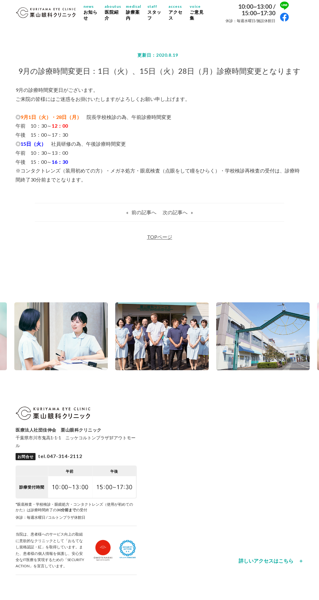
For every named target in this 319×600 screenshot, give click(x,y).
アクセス (176, 12)
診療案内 (133, 12)
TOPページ (159, 237)
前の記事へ (143, 212)
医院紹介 (113, 12)
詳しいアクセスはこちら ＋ (271, 561)
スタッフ (154, 12)
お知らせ (90, 12)
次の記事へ (175, 212)
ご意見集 (197, 12)
